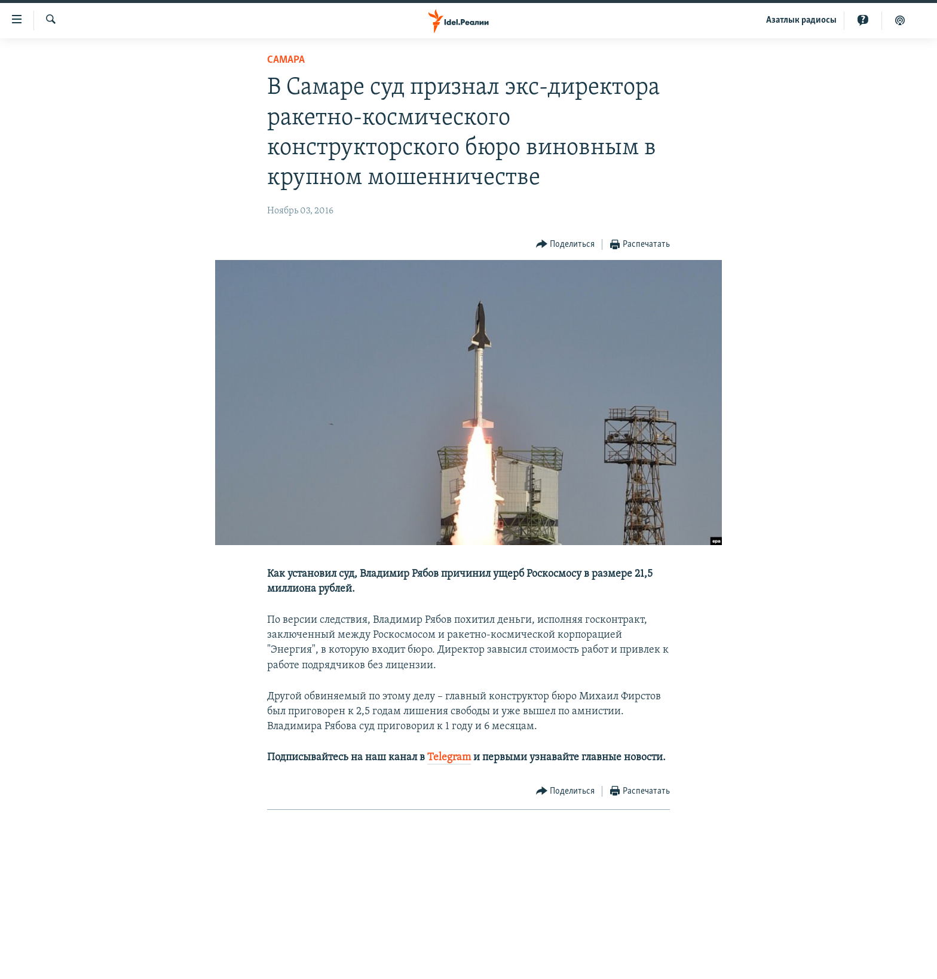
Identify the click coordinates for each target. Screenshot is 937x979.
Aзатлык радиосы (801, 20)
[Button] (565, 245)
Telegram (449, 757)
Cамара (286, 60)
